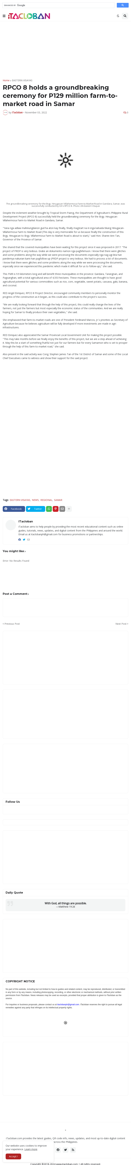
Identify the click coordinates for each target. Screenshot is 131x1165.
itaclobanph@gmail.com (68, 1004)
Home (6, 80)
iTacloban (25, 521)
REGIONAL (46, 500)
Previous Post (12, 623)
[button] (4, 16)
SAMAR (58, 500)
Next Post (121, 623)
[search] (58, 5)
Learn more (30, 1149)
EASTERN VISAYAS (22, 80)
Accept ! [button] (13, 1156)
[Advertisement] (65, 50)
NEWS (35, 500)
